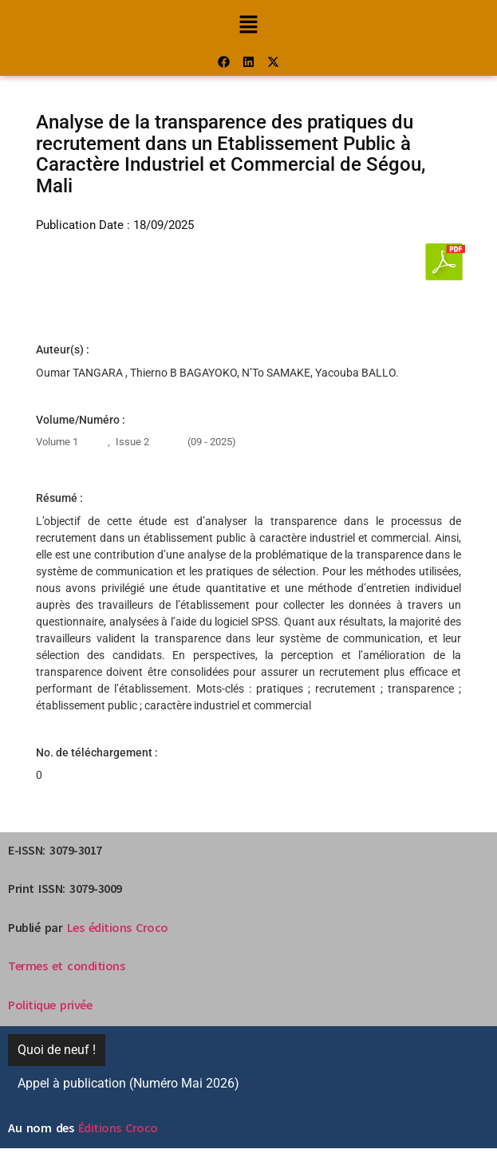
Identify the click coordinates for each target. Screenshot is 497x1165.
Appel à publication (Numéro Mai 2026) (128, 1083)
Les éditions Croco (117, 927)
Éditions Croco (118, 1127)
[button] (248, 24)
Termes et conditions (66, 965)
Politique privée (50, 1005)
